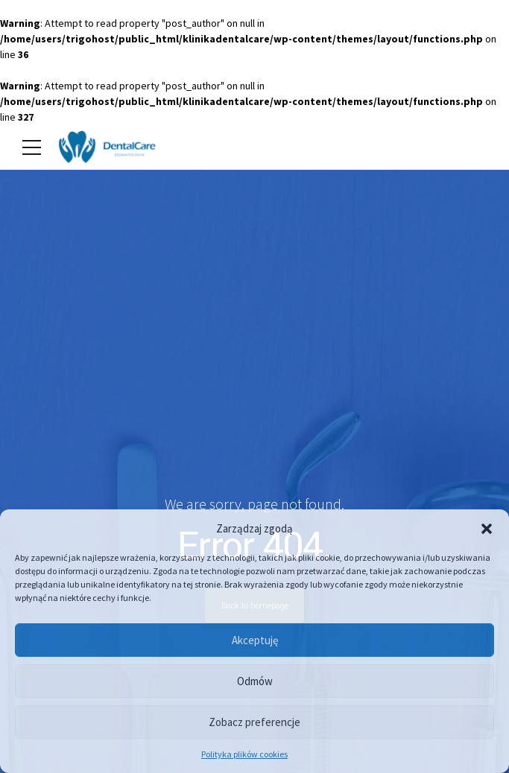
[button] (486, 528)
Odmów (255, 681)
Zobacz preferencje (254, 722)
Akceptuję (255, 640)
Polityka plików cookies (244, 754)
